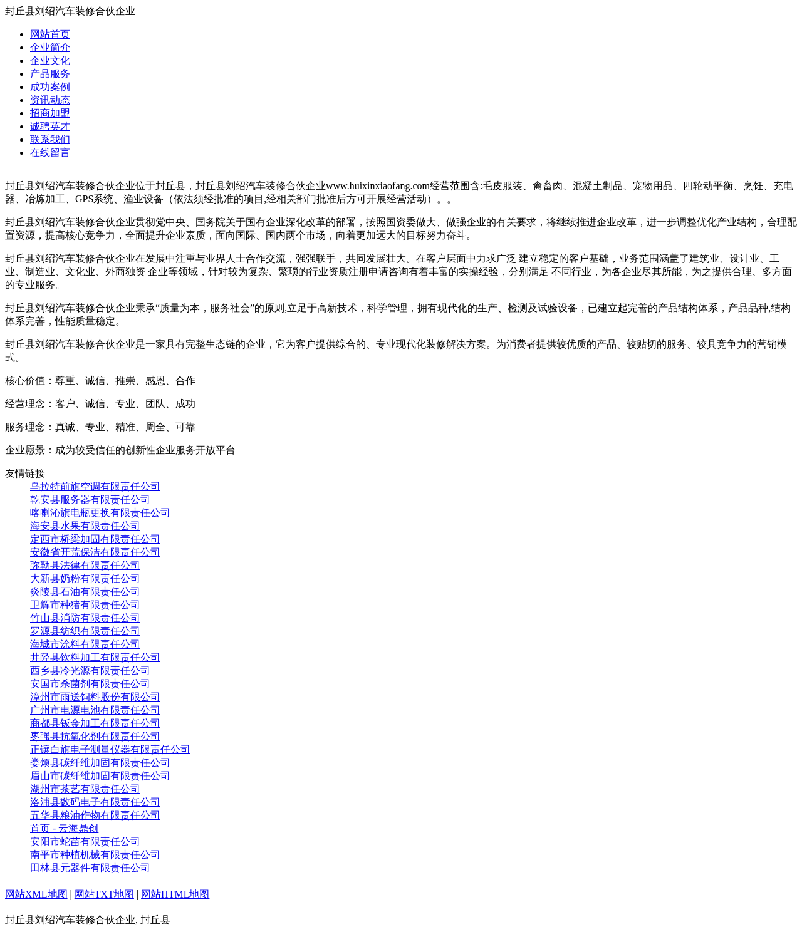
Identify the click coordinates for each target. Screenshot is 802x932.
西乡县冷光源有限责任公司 (90, 670)
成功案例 (50, 86)
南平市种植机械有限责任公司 (95, 854)
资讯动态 (50, 100)
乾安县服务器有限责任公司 (90, 499)
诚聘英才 (50, 126)
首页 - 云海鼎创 (64, 828)
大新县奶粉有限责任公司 (85, 578)
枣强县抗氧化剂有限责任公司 (95, 736)
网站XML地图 (36, 894)
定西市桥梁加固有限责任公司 (95, 539)
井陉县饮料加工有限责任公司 (95, 657)
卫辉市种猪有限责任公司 (85, 604)
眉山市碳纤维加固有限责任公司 (100, 775)
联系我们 (50, 139)
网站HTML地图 (175, 894)
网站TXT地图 (104, 894)
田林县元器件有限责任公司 (90, 867)
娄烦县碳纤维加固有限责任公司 (100, 762)
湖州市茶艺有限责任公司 (85, 789)
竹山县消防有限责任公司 (85, 618)
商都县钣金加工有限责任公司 (95, 723)
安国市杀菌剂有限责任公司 (90, 683)
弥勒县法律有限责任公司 (85, 565)
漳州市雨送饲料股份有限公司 (95, 696)
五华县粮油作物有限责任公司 (95, 815)
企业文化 (50, 60)
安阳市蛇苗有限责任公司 (85, 841)
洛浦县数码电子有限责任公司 (95, 802)
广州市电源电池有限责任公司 (95, 710)
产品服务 (50, 73)
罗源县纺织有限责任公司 (85, 631)
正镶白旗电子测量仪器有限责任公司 (110, 749)
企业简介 (50, 47)
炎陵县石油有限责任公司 (85, 591)
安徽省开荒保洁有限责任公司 (95, 552)
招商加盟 (50, 113)
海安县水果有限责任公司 (85, 525)
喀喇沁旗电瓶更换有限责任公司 (100, 512)
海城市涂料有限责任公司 (85, 644)
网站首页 (50, 34)
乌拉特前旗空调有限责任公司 (95, 486)
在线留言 (50, 152)
